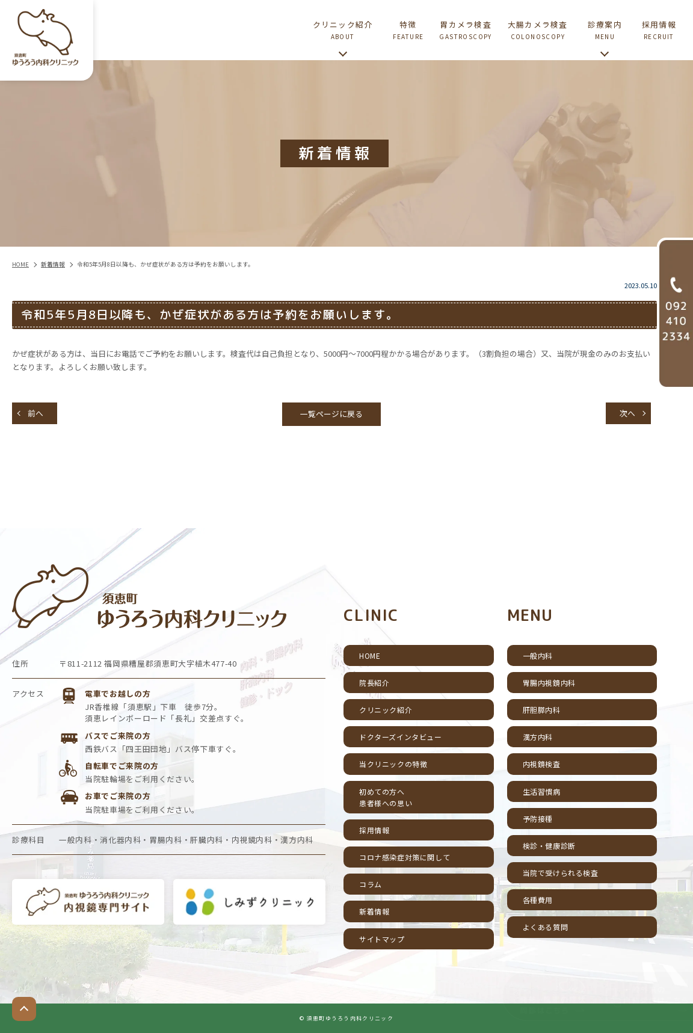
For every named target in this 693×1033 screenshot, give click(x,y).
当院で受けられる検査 (561, 873)
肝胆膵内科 (542, 710)
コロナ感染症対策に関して (404, 857)
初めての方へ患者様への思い (385, 797)
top (24, 1009)
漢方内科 (538, 737)
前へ (35, 413)
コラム (370, 884)
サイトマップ (382, 939)
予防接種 (538, 818)
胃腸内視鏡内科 (549, 682)
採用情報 (374, 830)
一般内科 (538, 655)
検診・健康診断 (549, 845)
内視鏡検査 (542, 764)
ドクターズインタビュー (400, 737)
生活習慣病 (542, 791)
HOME (369, 655)
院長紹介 (374, 682)
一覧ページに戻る (331, 413)
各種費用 (538, 900)
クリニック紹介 (385, 710)
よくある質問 (545, 927)
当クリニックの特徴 (393, 764)
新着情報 (374, 911)
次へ (627, 413)
